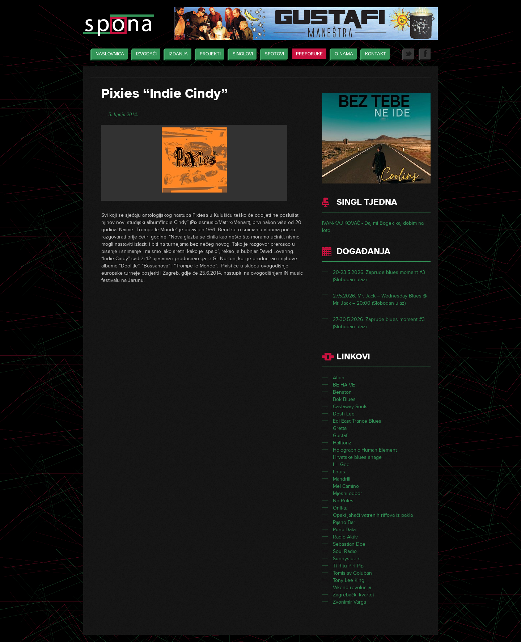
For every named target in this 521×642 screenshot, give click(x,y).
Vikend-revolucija (352, 587)
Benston (342, 392)
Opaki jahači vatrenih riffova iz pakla (373, 515)
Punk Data (344, 529)
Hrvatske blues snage (357, 457)
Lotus (339, 471)
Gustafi (340, 435)
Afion (338, 377)
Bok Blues (344, 399)
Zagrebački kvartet (353, 594)
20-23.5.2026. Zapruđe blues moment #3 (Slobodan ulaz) (379, 276)
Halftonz (342, 442)
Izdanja (176, 54)
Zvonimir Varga (349, 602)
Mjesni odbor (347, 493)
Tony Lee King (348, 580)
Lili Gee (341, 464)
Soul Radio (345, 551)
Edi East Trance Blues (357, 421)
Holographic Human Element (365, 450)
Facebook (425, 54)
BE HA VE (344, 385)
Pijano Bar (344, 522)
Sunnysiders (347, 558)
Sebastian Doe (349, 544)
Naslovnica (108, 54)
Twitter (408, 54)
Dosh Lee (344, 414)
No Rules (343, 500)
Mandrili (341, 479)
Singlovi (241, 54)
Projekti (208, 54)
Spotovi (272, 54)
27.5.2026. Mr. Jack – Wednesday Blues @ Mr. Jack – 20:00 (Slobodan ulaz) (380, 300)
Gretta (340, 428)
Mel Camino (346, 486)
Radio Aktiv (345, 537)
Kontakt (373, 54)
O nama (342, 54)
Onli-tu (340, 508)
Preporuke (309, 53)
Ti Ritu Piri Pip (348, 566)
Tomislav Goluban (352, 573)
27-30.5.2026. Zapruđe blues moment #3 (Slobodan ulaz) (379, 323)
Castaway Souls (350, 406)
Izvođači (144, 54)
